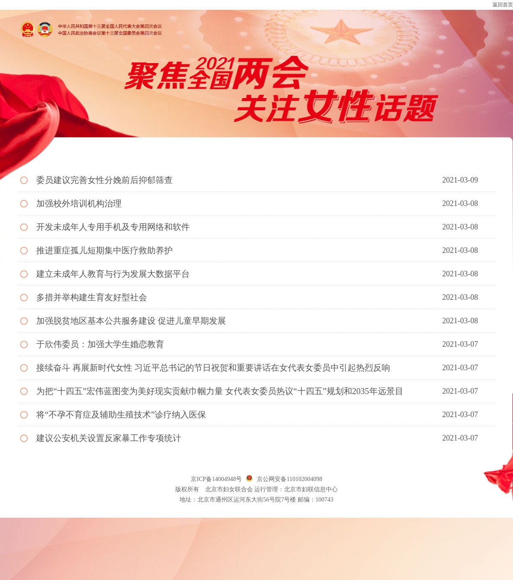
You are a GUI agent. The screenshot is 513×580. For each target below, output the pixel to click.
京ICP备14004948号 (216, 479)
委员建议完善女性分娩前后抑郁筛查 (104, 180)
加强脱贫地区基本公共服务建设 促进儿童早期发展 (131, 320)
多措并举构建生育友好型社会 (91, 297)
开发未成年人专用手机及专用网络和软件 (113, 227)
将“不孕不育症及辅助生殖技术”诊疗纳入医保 (121, 414)
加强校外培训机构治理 (79, 203)
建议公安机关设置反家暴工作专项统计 (108, 438)
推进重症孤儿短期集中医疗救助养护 (104, 250)
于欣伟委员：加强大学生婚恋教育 (100, 344)
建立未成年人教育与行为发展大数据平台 (113, 273)
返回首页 (503, 5)
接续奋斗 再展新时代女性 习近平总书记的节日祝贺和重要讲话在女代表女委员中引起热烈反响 (213, 367)
